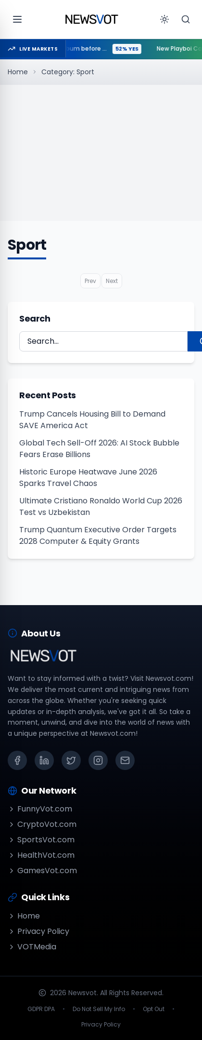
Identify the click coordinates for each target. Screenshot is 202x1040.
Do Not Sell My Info (99, 1009)
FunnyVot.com (40, 808)
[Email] (125, 760)
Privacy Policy (38, 931)
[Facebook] (17, 760)
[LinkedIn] (44, 760)
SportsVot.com (41, 839)
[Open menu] (17, 19)
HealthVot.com (41, 855)
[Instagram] (98, 760)
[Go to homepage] (91, 19)
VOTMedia (32, 946)
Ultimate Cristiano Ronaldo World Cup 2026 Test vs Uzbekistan (100, 506)
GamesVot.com (42, 870)
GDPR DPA (41, 1009)
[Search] (185, 19)
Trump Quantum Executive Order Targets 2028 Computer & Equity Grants (98, 535)
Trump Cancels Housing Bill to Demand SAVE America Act (92, 419)
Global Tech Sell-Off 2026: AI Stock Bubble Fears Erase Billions (99, 448)
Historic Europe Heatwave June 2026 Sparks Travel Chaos (88, 477)
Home (18, 72)
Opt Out (153, 1009)
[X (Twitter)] (71, 760)
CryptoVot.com (42, 824)
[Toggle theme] (164, 19)
